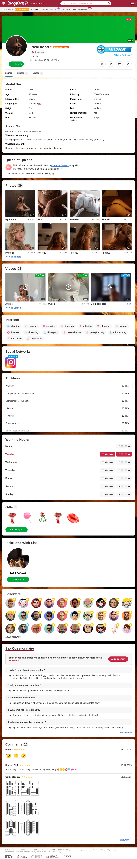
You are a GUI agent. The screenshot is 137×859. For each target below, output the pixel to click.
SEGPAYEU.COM (63, 850)
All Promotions (51, 9)
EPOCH (52, 850)
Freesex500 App (81, 9)
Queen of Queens (60, 165)
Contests (65, 9)
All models (7, 9)
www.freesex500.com (32, 850)
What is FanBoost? (123, 55)
